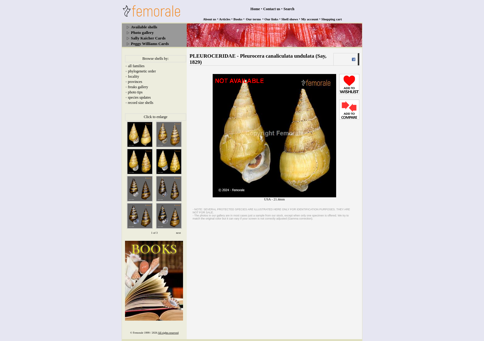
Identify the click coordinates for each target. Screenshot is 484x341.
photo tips (135, 92)
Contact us (271, 9)
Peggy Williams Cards (150, 43)
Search (289, 9)
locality (133, 76)
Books (237, 19)
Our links (271, 19)
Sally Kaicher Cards (148, 38)
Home (255, 9)
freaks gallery (138, 87)
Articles (225, 19)
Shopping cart (331, 19)
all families (136, 66)
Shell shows (290, 19)
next (178, 232)
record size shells (140, 103)
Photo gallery (142, 32)
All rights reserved (168, 332)
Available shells (144, 27)
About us (209, 19)
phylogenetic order (142, 71)
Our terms (253, 19)
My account (309, 19)
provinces (135, 82)
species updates (139, 97)
